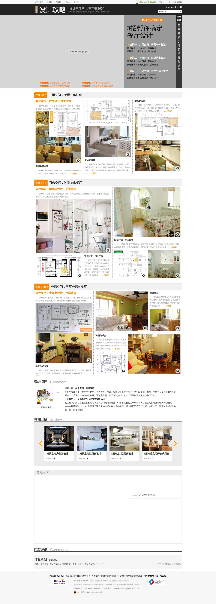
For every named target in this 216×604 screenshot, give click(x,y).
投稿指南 (104, 576)
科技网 (49, 2)
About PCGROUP (57, 576)
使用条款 (112, 576)
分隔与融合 (101, 335)
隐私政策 (78, 576)
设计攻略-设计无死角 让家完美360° (72, 9)
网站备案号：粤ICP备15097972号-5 (88, 588)
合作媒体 (95, 576)
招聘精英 (130, 576)
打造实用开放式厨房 (158, 453)
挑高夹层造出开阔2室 (97, 86)
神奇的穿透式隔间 (96, 83)
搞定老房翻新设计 (58, 453)
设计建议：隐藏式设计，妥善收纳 (56, 188)
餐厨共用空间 (42, 166)
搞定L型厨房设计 (124, 453)
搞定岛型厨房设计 (91, 453)
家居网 (76, 2)
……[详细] (72, 173)
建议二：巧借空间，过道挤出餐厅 (148, 57)
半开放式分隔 (42, 366)
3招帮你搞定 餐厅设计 (151, 32)
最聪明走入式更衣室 (55, 83)
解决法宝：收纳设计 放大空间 (53, 101)
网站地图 (138, 576)
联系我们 (121, 576)
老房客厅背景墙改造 (55, 86)
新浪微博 (148, 495)
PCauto (67, 2)
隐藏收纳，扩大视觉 (123, 240)
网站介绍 (69, 576)
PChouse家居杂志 (147, 2)
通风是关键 (140, 101)
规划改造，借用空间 (93, 256)
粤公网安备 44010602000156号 (88, 592)
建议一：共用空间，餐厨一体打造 (148, 44)
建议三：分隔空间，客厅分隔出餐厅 (149, 71)
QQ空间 (142, 495)
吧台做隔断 (90, 160)
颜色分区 (154, 292)
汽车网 (58, 2)
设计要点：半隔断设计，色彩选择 (56, 292)
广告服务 (86, 576)
